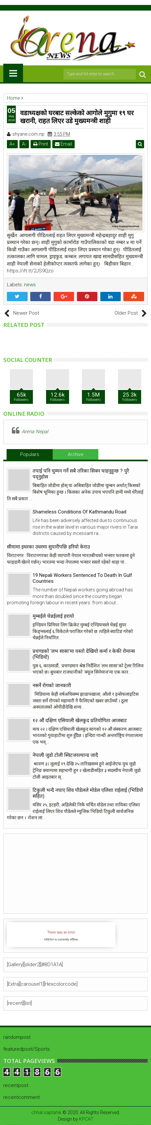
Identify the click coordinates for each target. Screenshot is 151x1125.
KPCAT (86, 1119)
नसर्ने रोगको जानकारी (52, 685)
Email (63, 144)
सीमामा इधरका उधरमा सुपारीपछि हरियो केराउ (48, 547)
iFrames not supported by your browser (61, 934)
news (30, 285)
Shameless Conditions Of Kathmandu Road (79, 512)
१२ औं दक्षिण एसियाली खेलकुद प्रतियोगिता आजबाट (80, 720)
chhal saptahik (46, 1112)
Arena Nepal (35, 432)
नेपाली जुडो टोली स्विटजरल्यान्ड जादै (65, 755)
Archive (75, 454)
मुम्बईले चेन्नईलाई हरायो (53, 616)
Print (40, 144)
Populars (29, 454)
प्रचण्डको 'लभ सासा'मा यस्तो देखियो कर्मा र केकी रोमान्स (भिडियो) (84, 654)
